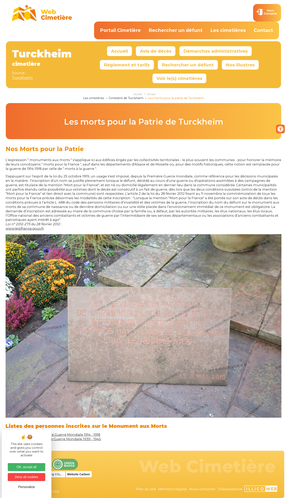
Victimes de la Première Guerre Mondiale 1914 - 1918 (57, 435)
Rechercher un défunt (175, 30)
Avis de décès (155, 51)
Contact (263, 30)
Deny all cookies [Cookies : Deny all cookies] (26, 477)
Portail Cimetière (120, 30)
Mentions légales (172, 489)
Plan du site (146, 489)
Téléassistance (229, 489)
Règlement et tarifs (127, 64)
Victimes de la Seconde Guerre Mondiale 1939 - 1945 (57, 439)
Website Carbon (78, 474)
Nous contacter (202, 489)
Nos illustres (240, 64)
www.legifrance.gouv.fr (25, 228)
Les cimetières (228, 30)
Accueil (119, 51)
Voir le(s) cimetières (179, 78)
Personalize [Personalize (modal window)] (26, 487)
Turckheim (22, 77)
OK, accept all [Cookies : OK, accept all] (26, 467)
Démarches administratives (215, 51)
